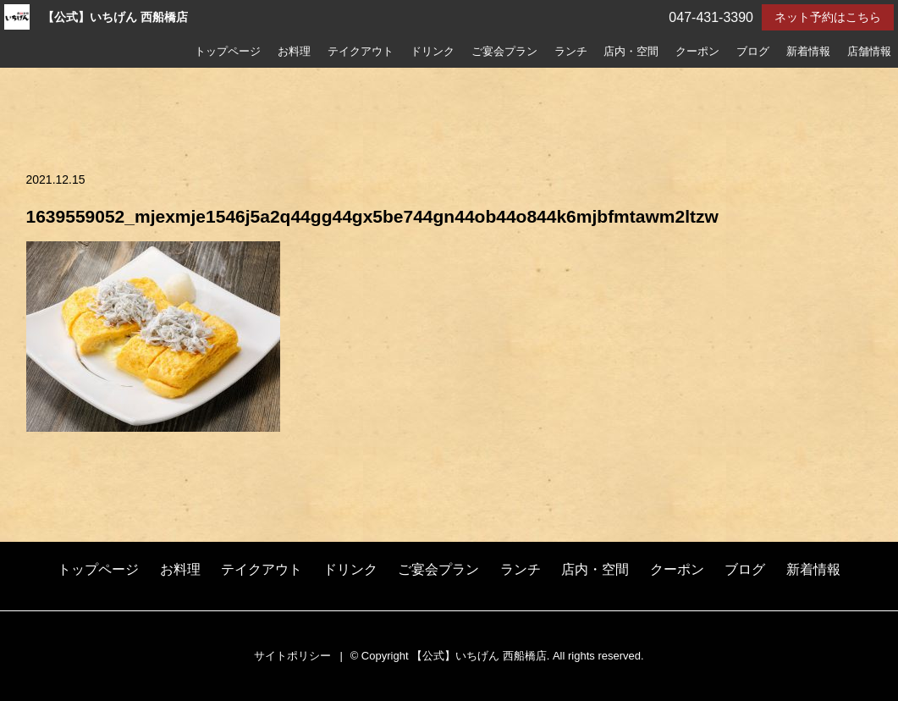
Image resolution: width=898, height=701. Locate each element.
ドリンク (432, 52)
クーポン (697, 52)
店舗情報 (869, 52)
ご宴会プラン (504, 52)
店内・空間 (630, 52)
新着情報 (808, 52)
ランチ (570, 52)
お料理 (294, 52)
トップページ (228, 52)
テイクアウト (361, 52)
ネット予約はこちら (827, 17)
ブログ (752, 52)
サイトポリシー (292, 655)
